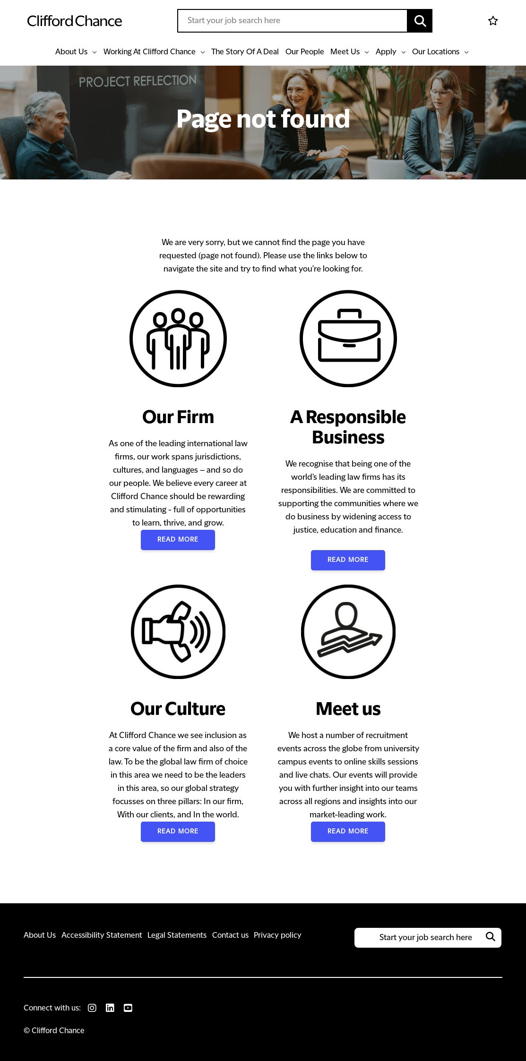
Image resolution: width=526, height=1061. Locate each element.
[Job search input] (292, 20)
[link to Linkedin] (110, 1008)
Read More (177, 539)
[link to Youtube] (128, 1008)
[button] (420, 21)
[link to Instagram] (92, 1008)
